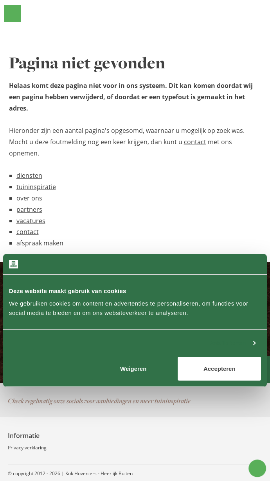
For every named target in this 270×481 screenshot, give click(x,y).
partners (29, 209)
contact (195, 142)
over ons (29, 198)
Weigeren (133, 368)
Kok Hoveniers (145, 13)
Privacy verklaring (27, 447)
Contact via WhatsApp (254, 401)
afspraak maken (39, 243)
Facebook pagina (223, 401)
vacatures (30, 220)
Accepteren (219, 368)
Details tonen (227, 343)
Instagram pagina (239, 401)
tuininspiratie (36, 186)
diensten (29, 175)
